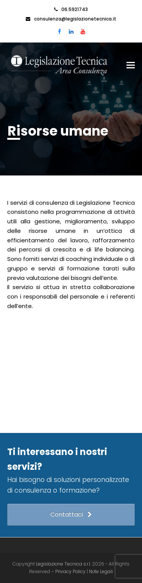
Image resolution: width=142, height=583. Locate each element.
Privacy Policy (71, 571)
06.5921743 (74, 9)
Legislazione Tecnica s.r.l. (63, 564)
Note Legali (101, 571)
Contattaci (71, 514)
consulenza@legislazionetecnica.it (75, 19)
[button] (130, 65)
